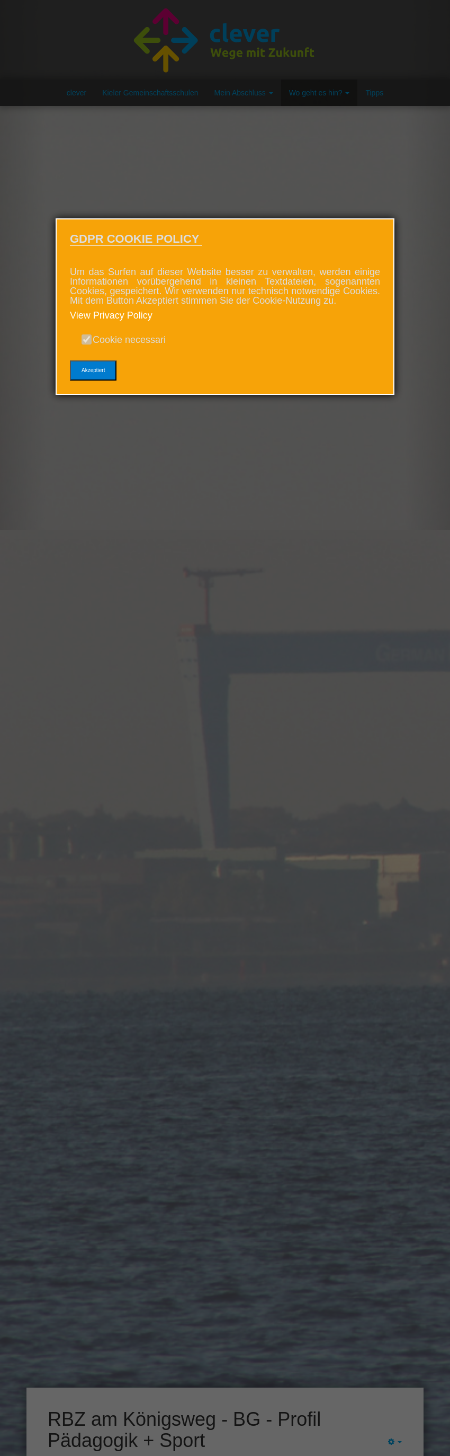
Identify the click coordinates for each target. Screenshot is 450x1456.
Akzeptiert (93, 370)
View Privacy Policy (111, 315)
